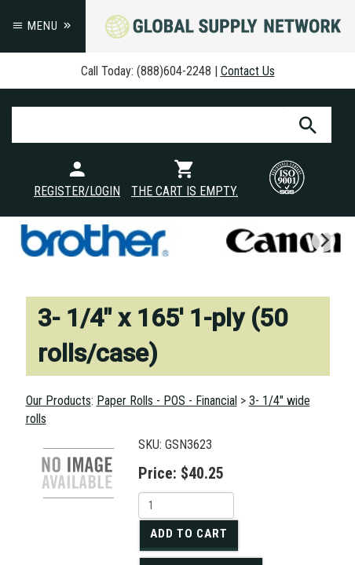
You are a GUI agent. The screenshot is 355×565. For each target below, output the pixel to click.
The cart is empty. (184, 191)
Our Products (58, 400)
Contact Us (248, 71)
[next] (323, 240)
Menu (43, 26)
